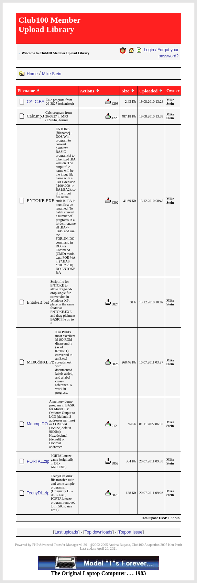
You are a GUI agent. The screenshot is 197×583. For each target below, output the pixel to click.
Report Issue (130, 532)
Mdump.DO (37, 424)
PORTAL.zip (38, 461)
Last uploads (66, 532)
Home (32, 73)
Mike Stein (51, 73)
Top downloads (98, 532)
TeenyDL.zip (38, 493)
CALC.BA (35, 101)
